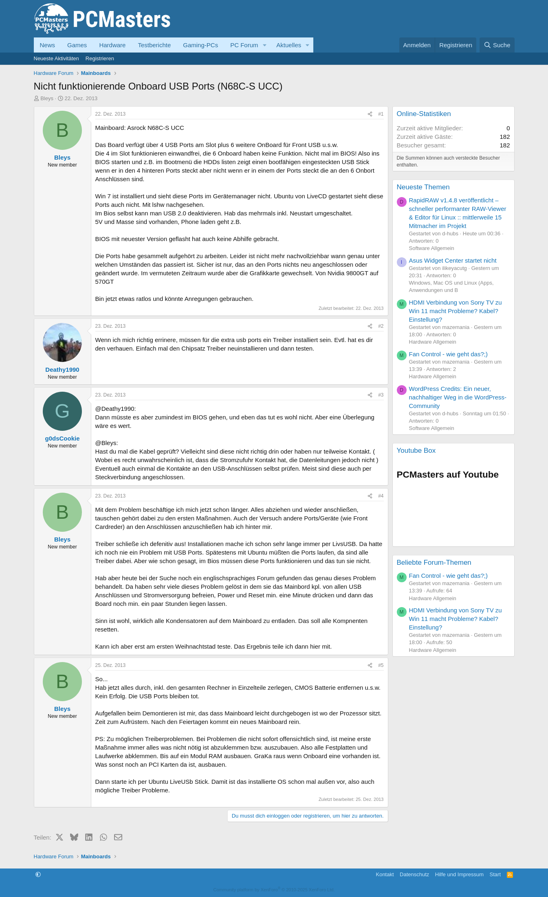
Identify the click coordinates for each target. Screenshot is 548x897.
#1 (380, 114)
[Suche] (497, 45)
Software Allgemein (431, 248)
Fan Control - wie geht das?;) (448, 354)
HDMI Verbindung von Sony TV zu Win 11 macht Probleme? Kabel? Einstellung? (455, 311)
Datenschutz (414, 874)
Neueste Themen (423, 187)
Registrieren (100, 58)
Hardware (112, 45)
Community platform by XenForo (274, 889)
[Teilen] (370, 114)
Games (77, 45)
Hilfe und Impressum (459, 874)
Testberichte (154, 45)
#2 (380, 326)
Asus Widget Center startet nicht (453, 260)
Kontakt (385, 874)
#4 (380, 496)
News (47, 45)
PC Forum (244, 45)
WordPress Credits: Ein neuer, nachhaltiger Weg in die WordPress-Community (458, 397)
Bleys (46, 98)
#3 (380, 395)
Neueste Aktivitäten (56, 58)
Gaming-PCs (200, 45)
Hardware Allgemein (432, 342)
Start (495, 874)
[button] (264, 45)
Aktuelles (288, 45)
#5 (380, 665)
